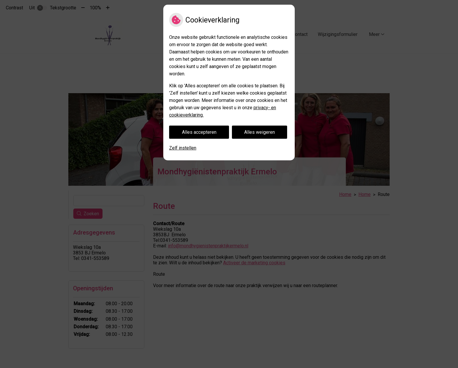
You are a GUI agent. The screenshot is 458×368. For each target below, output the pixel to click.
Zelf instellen (182, 148)
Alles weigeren (259, 132)
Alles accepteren (199, 132)
